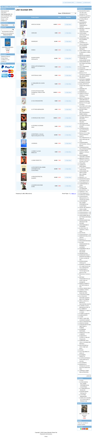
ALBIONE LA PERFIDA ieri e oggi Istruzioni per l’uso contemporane (84, 266)
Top (2, 6)
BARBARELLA (82, 91)
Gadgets (3, 20)
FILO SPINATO (83, 362)
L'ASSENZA (34, 143)
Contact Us (3, 61)
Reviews (79, 420)
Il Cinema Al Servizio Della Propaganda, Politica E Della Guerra (38, 92)
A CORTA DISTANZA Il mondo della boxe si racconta (84, 359)
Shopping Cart (81, 8)
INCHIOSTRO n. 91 (84, 190)
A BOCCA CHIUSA (35, 24)
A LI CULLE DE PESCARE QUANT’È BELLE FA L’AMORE (84, 298)
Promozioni (3, 17)
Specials (79, 403)
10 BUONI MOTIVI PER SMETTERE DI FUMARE (85, 326)
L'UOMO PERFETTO (36, 160)
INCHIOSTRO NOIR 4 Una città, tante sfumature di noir (84, 12)
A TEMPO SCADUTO (84, 313)
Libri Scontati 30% (13, 6)
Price (59, 17)
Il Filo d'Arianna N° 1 (84, 193)
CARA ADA (34, 33)
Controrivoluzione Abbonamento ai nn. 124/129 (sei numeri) (84, 198)
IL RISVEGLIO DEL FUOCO (38, 117)
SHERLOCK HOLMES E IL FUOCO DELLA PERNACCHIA (85, 399)
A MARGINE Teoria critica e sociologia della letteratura (85, 342)
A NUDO (81, 350)
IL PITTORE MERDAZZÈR (37, 109)
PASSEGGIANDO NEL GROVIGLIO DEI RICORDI (84, 222)
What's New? (4, 37)
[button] (68, 2)
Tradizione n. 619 (83, 191)
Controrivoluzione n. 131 (85, 234)
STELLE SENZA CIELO (85, 288)
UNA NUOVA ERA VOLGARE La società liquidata (84, 125)
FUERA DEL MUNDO (84, 194)
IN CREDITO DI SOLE (84, 82)
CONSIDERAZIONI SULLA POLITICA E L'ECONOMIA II (84, 130)
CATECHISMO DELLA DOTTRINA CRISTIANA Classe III (85, 217)
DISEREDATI (34, 41)
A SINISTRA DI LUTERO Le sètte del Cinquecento (84, 337)
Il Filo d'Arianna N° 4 (84, 182)
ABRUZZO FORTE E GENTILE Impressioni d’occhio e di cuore (84, 160)
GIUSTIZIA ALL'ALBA (36, 75)
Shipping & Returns (5, 56)
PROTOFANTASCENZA (85, 240)
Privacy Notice (4, 58)
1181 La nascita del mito (85, 321)
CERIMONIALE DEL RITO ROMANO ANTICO (84, 39)
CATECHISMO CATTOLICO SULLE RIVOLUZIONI (84, 35)
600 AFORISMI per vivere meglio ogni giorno (83, 347)
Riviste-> (3, 19)
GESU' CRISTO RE (84, 210)
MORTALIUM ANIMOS (84, 55)
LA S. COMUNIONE (84, 66)
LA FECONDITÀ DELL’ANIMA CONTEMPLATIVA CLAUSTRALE (38, 169)
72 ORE (81, 316)
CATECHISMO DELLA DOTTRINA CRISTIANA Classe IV (85, 63)
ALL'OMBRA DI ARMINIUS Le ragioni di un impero (85, 310)
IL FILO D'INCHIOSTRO (37, 100)
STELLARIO (82, 163)
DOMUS (33, 49)
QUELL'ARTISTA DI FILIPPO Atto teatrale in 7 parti (85, 85)
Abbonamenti (4, 11)
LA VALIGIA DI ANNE (84, 294)
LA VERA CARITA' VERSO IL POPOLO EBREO (84, 152)
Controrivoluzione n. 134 (85, 213)
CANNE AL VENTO (84, 289)
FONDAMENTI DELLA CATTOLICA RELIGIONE (84, 250)
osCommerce (49, 434)
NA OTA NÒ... (82, 232)
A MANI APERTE (83, 315)
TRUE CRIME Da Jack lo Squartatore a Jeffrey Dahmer (84, 52)
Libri (2, 12)
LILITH (81, 380)
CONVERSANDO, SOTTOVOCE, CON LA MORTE (84, 144)
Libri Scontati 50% (5, 15)
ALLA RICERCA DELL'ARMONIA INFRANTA (83, 47)
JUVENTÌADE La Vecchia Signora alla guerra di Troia (84, 271)
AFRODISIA (82, 68)
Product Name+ (35, 17)
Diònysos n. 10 (82, 177)
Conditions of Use (5, 59)
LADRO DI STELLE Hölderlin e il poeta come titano (84, 95)
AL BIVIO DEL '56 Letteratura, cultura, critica (84, 230)
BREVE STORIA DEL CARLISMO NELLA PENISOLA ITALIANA (84, 100)
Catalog (6, 6)
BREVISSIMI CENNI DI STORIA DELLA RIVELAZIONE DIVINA (84, 58)
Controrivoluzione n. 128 (85, 212)
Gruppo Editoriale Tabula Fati (50, 432)
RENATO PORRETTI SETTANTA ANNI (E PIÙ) (84, 285)
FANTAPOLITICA (83, 253)
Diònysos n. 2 (82, 239)
